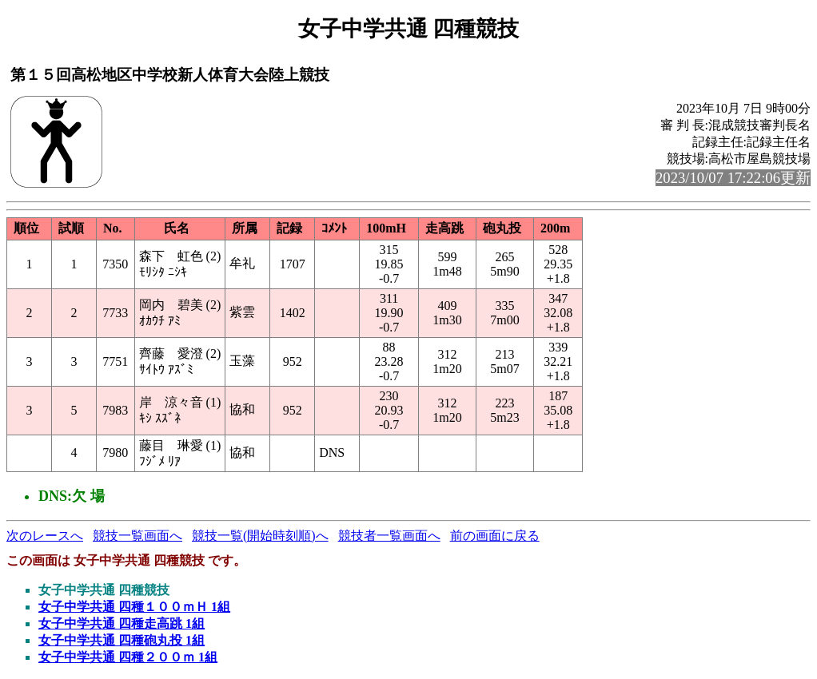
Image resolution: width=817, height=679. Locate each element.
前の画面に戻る (495, 535)
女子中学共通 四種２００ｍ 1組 (127, 657)
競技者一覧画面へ (389, 535)
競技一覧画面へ (137, 535)
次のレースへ (44, 535)
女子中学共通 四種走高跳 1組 (121, 623)
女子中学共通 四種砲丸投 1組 (121, 640)
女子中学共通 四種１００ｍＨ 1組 (134, 606)
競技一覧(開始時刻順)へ (260, 535)
